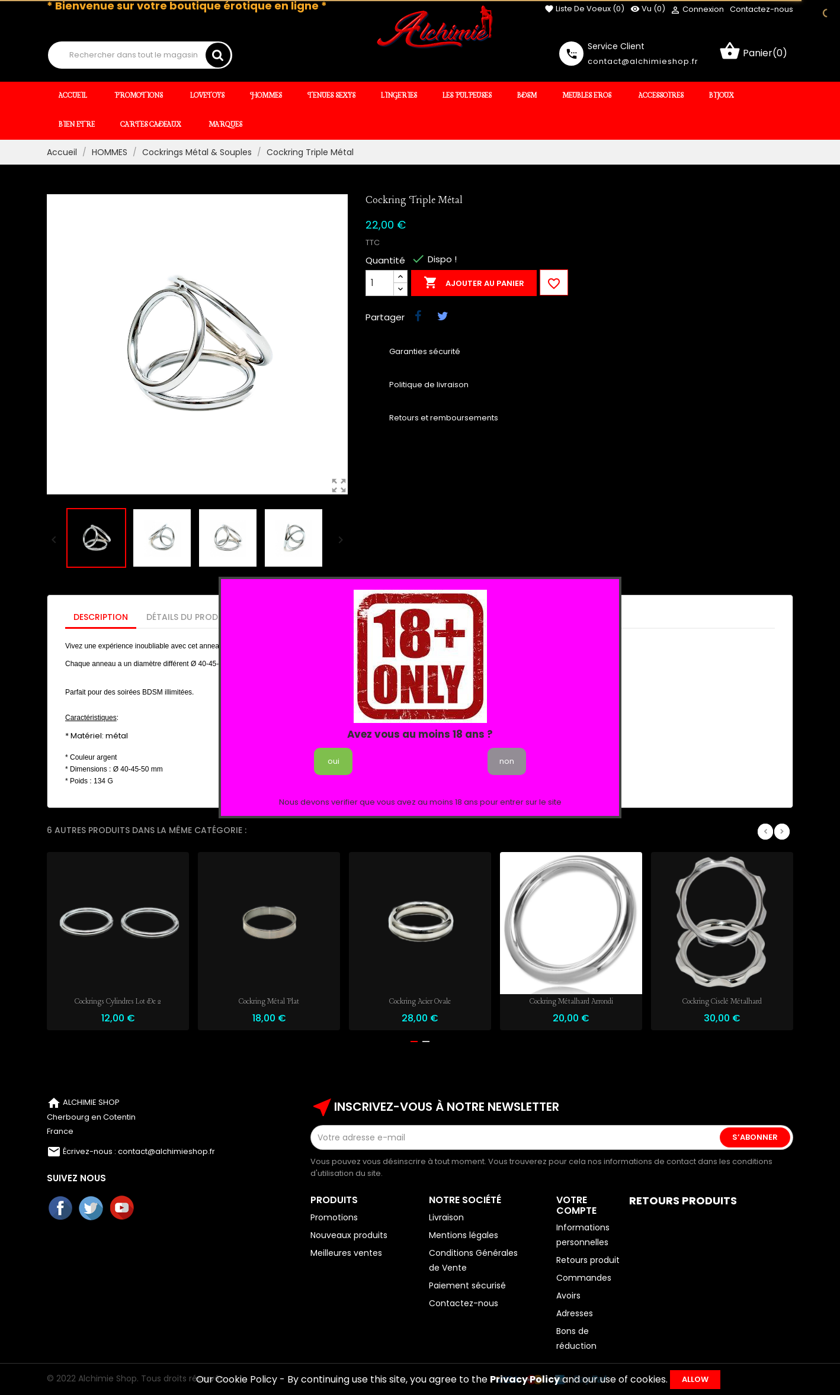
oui (333, 761)
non (506, 761)
